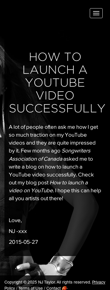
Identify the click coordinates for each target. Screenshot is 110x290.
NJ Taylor (33, 14)
